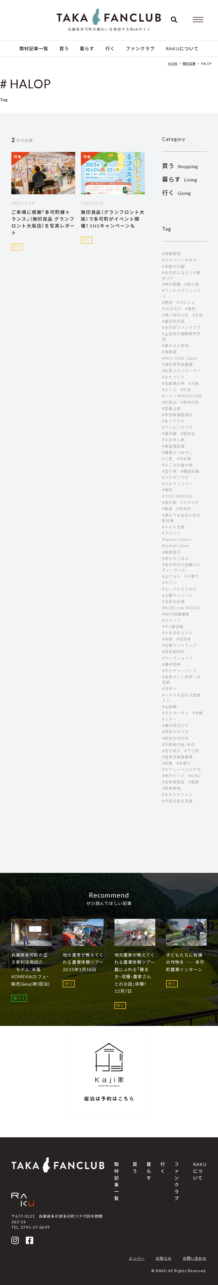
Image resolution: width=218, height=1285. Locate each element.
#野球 (167, 302)
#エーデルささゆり (179, 589)
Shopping (180, 166)
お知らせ (164, 1258)
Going (176, 193)
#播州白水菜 (173, 321)
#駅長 (167, 508)
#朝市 (167, 490)
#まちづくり (173, 377)
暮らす (87, 48)
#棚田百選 (190, 471)
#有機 (197, 713)
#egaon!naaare (176, 539)
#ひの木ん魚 (173, 439)
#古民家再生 (173, 782)
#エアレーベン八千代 (181, 769)
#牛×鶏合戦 (172, 626)
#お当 (197, 315)
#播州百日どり (175, 725)
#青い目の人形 (175, 315)
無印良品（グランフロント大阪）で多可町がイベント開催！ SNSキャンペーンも (113, 218)
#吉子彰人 (171, 750)
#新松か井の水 (175, 738)
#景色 (190, 308)
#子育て (192, 576)
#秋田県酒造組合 (177, 414)
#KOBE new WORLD (181, 608)
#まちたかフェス (177, 794)
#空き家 (169, 471)
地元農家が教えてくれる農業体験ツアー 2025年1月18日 (85, 962)
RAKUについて (182, 48)
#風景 (193, 782)
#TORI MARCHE (177, 496)
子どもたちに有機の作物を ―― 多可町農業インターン (185, 962)
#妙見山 (169, 402)
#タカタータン (175, 713)
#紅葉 (167, 763)
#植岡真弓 (171, 552)
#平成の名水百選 (177, 801)
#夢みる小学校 (175, 345)
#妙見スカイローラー (181, 370)
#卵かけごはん (175, 558)
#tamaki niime (175, 545)
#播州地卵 (171, 664)
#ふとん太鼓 (173, 527)
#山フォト (171, 576)
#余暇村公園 (173, 266)
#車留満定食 (173, 446)
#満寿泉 (169, 352)
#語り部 (192, 284)
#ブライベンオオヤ (179, 260)
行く (110, 48)
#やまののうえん (177, 633)
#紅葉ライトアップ (179, 645)
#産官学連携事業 (177, 757)
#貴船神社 (171, 788)
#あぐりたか (173, 421)
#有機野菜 (171, 253)
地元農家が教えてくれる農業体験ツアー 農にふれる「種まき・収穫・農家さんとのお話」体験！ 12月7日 (137, 973)
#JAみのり (171, 308)
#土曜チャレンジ (177, 595)
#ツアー (169, 719)
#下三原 (192, 750)
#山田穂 (169, 706)
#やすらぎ (190, 502)
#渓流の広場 (173, 601)
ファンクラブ (140, 48)
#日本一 (169, 688)
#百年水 (184, 508)
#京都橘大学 (173, 383)
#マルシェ (186, 302)
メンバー (136, 1258)
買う (64, 48)
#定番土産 (171, 408)
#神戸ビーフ (173, 775)
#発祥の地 (190, 402)
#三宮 (167, 458)
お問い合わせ (195, 1258)
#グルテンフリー (177, 483)
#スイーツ (171, 620)
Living (179, 179)
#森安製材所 (173, 651)
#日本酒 (184, 458)
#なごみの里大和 (177, 465)
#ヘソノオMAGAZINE (182, 396)
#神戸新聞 (171, 284)
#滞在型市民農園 (177, 364)
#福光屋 (169, 433)
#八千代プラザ (175, 477)
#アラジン (171, 533)
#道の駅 (169, 502)
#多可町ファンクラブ (181, 327)
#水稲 (167, 639)
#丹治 (186, 389)
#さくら (169, 389)
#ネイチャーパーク (179, 670)
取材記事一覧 (33, 48)
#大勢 (193, 383)
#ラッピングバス (177, 427)
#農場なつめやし (177, 452)
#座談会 (188, 433)
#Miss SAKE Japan (179, 358)
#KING (194, 775)
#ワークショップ (177, 658)
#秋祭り (184, 763)
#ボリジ (169, 582)
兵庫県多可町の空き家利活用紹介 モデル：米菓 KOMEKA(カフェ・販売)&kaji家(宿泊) (30, 969)
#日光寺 (184, 639)
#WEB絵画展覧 (175, 614)
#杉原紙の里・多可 (178, 744)
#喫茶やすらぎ (175, 731)
